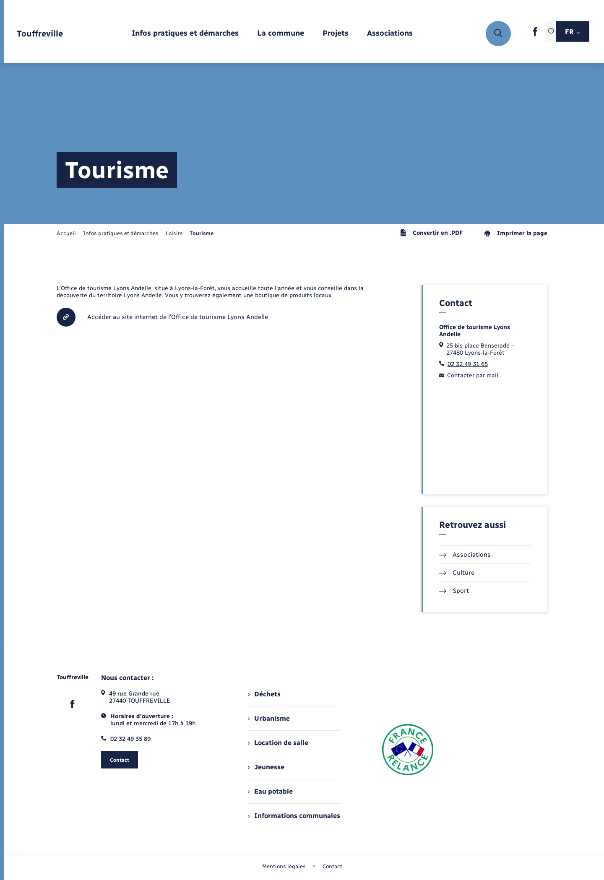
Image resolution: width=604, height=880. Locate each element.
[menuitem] (185, 34)
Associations (465, 554)
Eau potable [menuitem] (270, 791)
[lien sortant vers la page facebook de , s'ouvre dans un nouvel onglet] (535, 34)
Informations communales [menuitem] (294, 816)
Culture (456, 572)
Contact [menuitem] (332, 866)
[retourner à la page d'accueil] (40, 34)
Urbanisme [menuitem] (269, 718)
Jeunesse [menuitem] (266, 767)
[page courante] (201, 233)
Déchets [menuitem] (264, 694)
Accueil (66, 233)
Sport (454, 590)
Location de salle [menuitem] (278, 743)
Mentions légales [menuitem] (284, 866)
